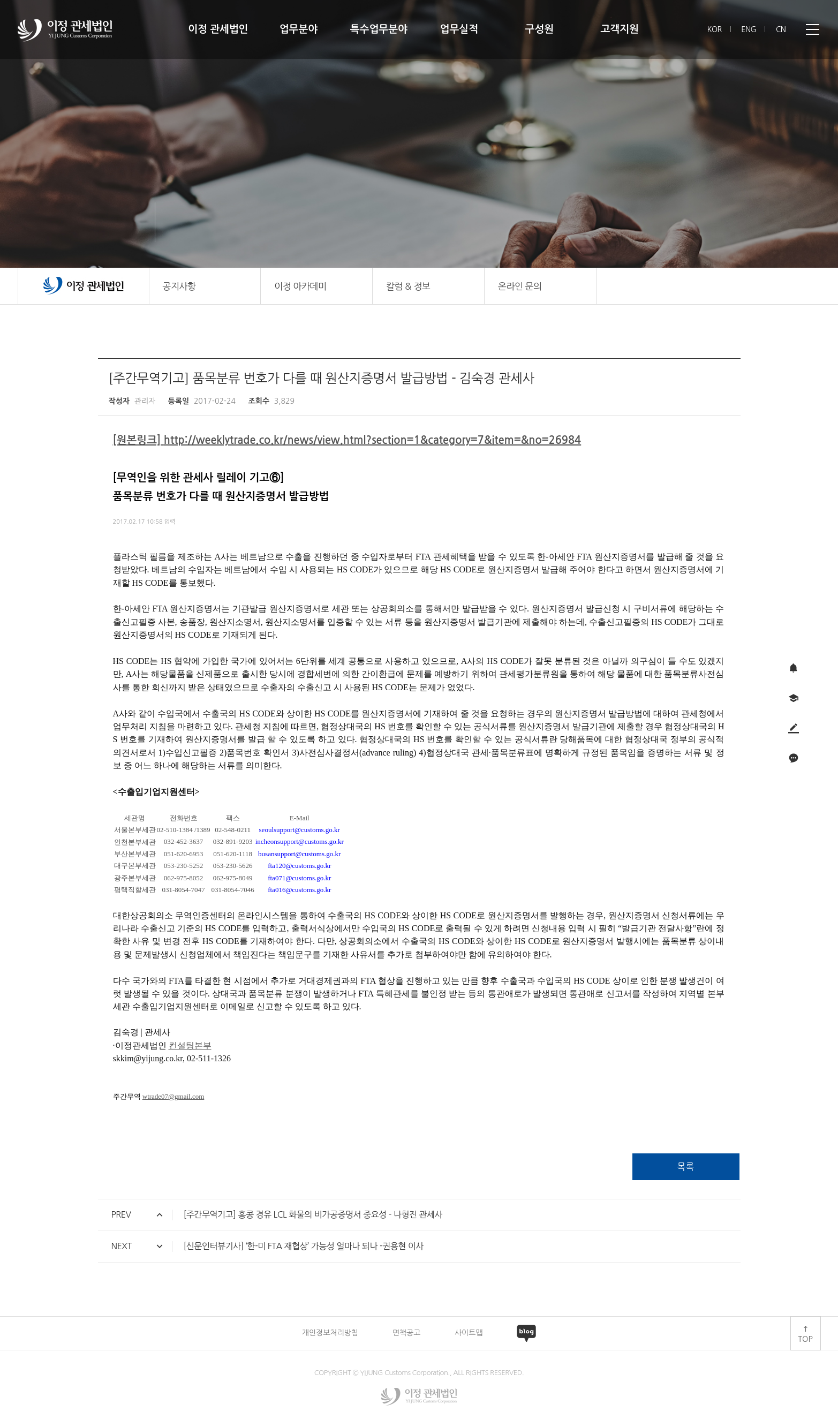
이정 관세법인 (218, 29)
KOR (714, 29)
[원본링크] (138, 440)
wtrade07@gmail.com (173, 1096)
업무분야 (299, 29)
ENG (748, 29)
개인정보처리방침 (330, 1333)
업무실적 (459, 29)
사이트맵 (469, 1333)
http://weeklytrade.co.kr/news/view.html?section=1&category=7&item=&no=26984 (372, 440)
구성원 (539, 29)
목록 (685, 1166)
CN (781, 29)
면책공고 (406, 1333)
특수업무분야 (378, 29)
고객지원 (619, 29)
